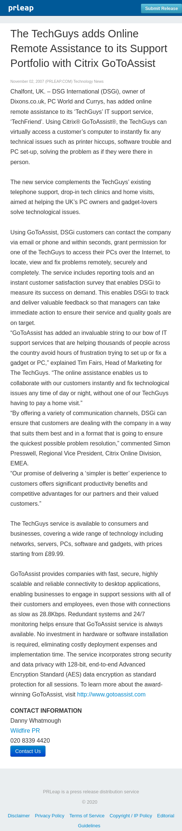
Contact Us (28, 751)
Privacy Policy (49, 815)
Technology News (89, 81)
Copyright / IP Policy (130, 815)
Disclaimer (19, 815)
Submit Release (161, 8)
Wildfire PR (25, 730)
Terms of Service (86, 815)
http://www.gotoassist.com (111, 694)
